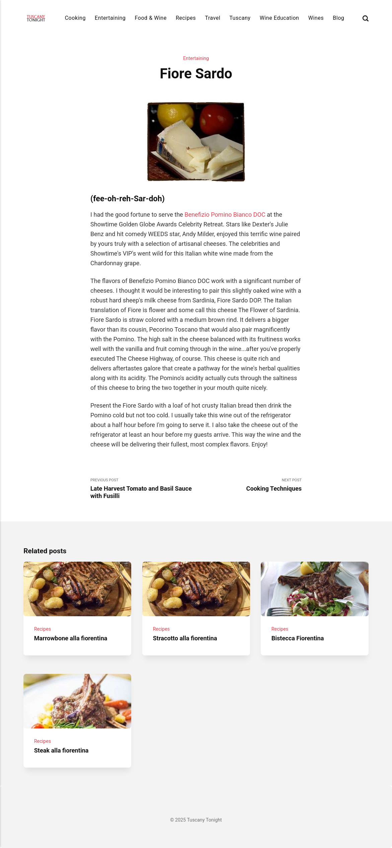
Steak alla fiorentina (61, 750)
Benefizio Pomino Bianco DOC (224, 214)
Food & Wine (151, 18)
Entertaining (110, 18)
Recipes (186, 18)
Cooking (75, 18)
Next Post (249, 485)
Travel (212, 18)
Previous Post (143, 488)
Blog (338, 18)
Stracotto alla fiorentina (185, 638)
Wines (316, 18)
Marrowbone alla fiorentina (70, 638)
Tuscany (239, 18)
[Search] (366, 18)
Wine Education (279, 18)
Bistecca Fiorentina (297, 638)
